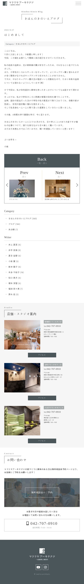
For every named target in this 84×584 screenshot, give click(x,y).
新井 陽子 (13, 266)
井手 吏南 (13, 250)
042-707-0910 (43, 523)
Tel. (52, 326)
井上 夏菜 (13, 244)
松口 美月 (13, 277)
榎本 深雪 (13, 283)
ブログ (11, 224)
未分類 (11, 229)
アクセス (42, 355)
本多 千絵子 (13, 272)
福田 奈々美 (13, 288)
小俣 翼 (11, 261)
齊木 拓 (11, 294)
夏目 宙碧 (13, 255)
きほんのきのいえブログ (25, 44)
